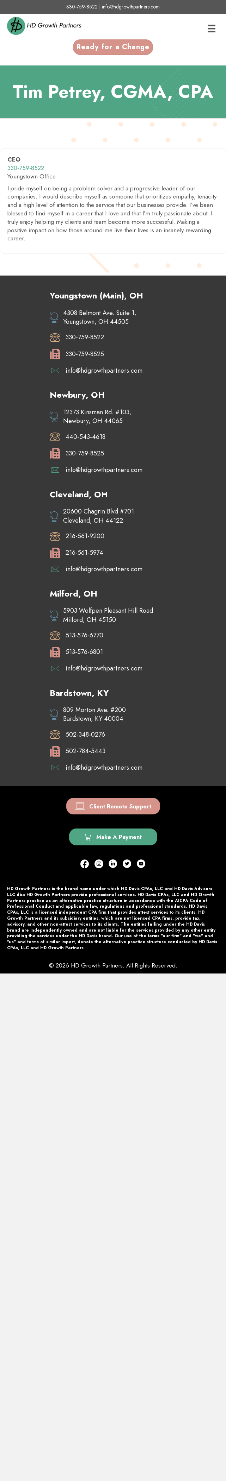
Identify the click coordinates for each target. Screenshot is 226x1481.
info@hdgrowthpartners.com (131, 6)
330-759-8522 (82, 6)
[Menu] (211, 28)
